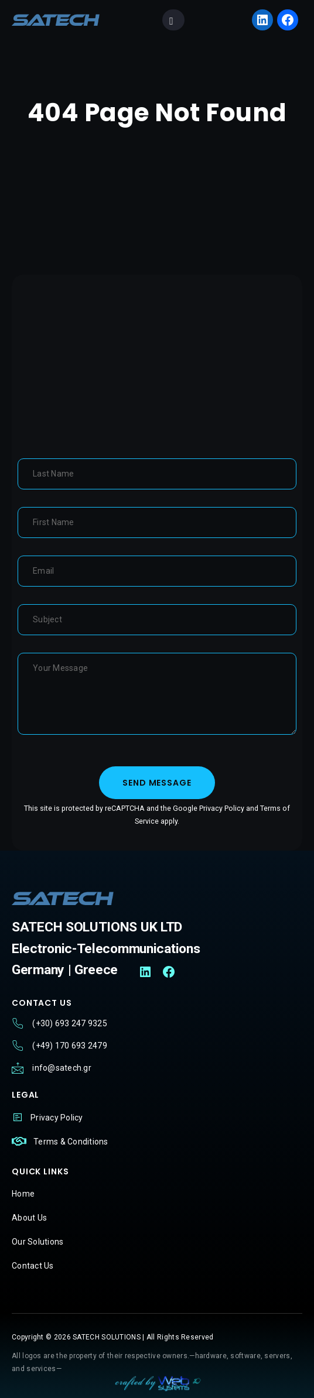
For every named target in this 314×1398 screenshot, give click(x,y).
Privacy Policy (221, 808)
